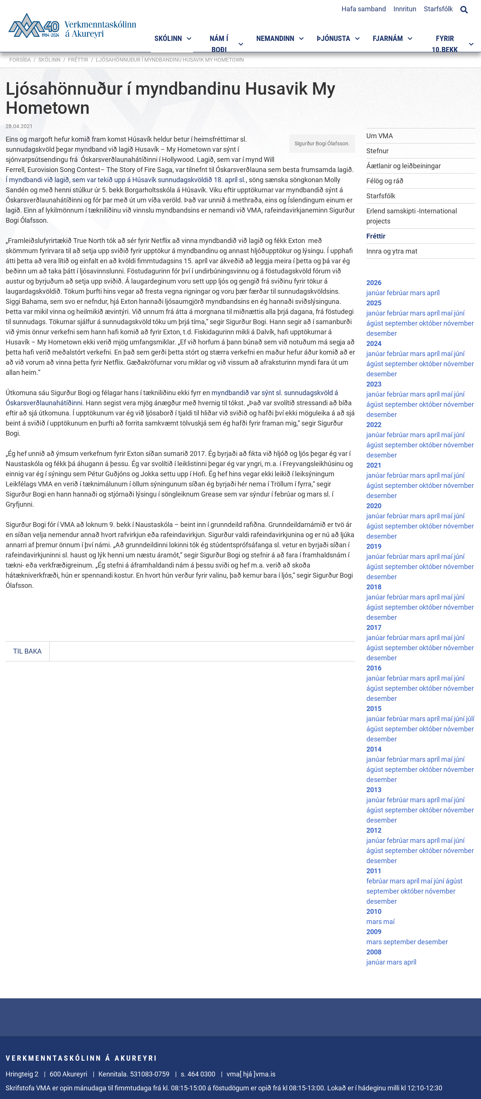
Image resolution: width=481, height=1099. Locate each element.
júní (459, 313)
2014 (373, 749)
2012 (373, 830)
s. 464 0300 (198, 1074)
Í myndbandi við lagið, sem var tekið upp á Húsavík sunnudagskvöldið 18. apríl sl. (126, 180)
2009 (373, 932)
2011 (373, 871)
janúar (376, 293)
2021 (373, 465)
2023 (373, 384)
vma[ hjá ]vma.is (251, 1074)
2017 (373, 627)
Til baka (27, 651)
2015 (373, 709)
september (402, 323)
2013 (373, 790)
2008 (373, 952)
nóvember (458, 323)
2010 (373, 911)
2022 (373, 425)
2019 (373, 546)
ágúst (375, 323)
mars (418, 293)
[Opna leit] (464, 8)
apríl (433, 293)
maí (447, 313)
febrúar (398, 293)
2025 (373, 303)
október (431, 323)
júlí (470, 719)
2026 (373, 283)
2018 (373, 587)
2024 (373, 343)
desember (381, 333)
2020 (373, 506)
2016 (373, 668)
